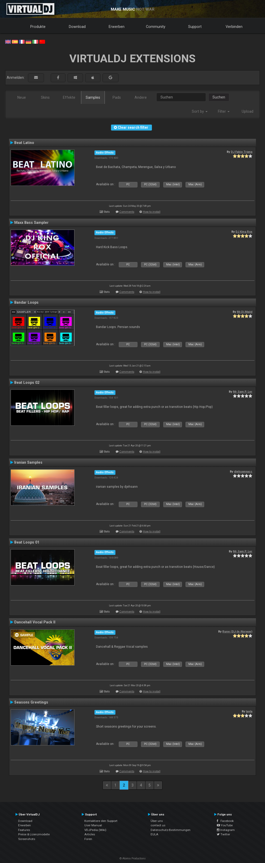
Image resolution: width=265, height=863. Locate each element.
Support (195, 27)
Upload (247, 111)
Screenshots (26, 839)
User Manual (93, 825)
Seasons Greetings (31, 702)
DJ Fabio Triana (241, 152)
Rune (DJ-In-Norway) (237, 631)
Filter (224, 111)
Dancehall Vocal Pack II (34, 622)
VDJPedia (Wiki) (95, 830)
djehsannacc (243, 471)
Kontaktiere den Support (100, 821)
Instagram (226, 830)
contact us (158, 825)
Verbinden (234, 27)
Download (77, 27)
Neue (21, 97)
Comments (126, 211)
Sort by (200, 111)
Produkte (38, 27)
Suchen (218, 97)
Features (24, 830)
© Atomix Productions (133, 858)
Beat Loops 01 (26, 542)
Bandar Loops (26, 302)
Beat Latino (24, 143)
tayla (249, 711)
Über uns (157, 821)
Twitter (223, 834)
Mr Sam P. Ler (242, 391)
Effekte (69, 97)
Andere (141, 97)
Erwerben (116, 27)
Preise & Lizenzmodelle (34, 834)
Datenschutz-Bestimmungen (170, 830)
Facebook (225, 821)
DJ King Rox (243, 231)
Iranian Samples (28, 462)
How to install (151, 211)
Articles (89, 834)
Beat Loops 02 (26, 382)
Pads (117, 97)
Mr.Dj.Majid (244, 312)
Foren (88, 839)
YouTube (225, 825)
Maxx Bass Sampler (31, 222)
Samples (93, 97)
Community (155, 27)
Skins (45, 97)
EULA (154, 834)
